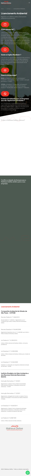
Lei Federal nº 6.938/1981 (8, 418)
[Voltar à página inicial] (6, 2)
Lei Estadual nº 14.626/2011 (9, 406)
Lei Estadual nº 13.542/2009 (9, 362)
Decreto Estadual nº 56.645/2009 (11, 329)
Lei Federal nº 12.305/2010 (9, 340)
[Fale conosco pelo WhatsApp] (28, 473)
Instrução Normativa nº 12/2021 (10, 393)
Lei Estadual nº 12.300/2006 (9, 351)
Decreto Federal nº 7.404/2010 (10, 317)
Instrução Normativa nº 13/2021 (10, 381)
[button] (29, 2)
